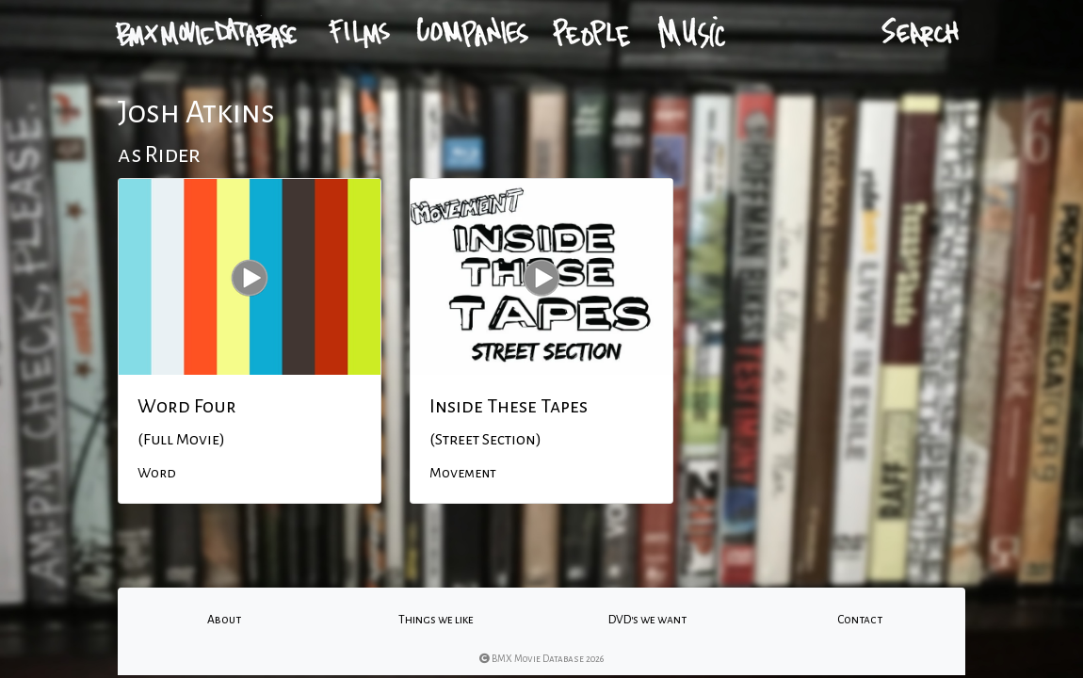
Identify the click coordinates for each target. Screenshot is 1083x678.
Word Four (186, 406)
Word (156, 472)
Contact (859, 619)
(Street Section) (485, 439)
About (224, 619)
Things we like (436, 619)
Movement (462, 472)
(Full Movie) (181, 439)
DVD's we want (647, 619)
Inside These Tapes (508, 406)
